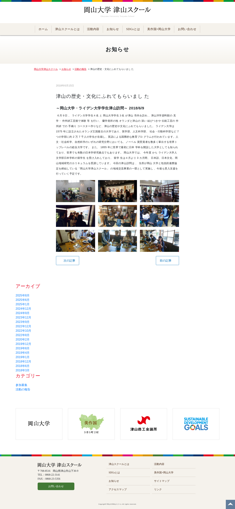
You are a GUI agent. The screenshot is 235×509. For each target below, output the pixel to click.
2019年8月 (23, 348)
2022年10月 (23, 330)
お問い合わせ (187, 29)
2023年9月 (23, 321)
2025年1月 (23, 304)
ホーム (43, 29)
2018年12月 (23, 361)
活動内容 (93, 29)
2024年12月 (23, 308)
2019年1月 (23, 357)
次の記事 (69, 260)
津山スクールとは (67, 29)
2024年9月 (23, 313)
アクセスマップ (118, 489)
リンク (158, 489)
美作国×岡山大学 (159, 29)
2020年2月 (23, 339)
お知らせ (113, 29)
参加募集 (21, 385)
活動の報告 (23, 389)
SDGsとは (133, 29)
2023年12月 (23, 317)
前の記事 (165, 260)
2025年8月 (23, 295)
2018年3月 (23, 370)
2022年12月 (23, 326)
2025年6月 (23, 299)
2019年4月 (23, 352)
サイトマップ (161, 481)
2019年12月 (23, 343)
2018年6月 (23, 365)
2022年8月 (23, 335)
